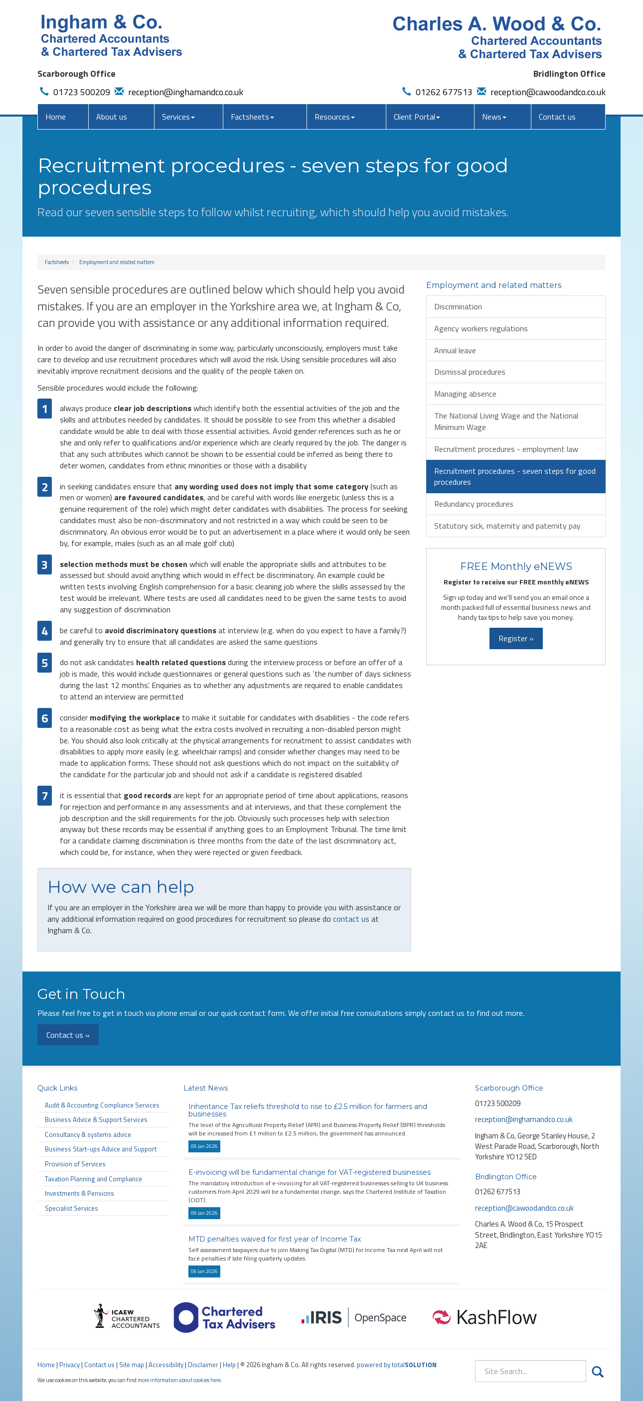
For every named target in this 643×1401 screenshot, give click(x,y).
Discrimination (458, 306)
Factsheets (252, 117)
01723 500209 (73, 92)
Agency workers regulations (481, 328)
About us (111, 117)
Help (229, 1365)
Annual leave (455, 350)
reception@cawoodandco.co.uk (540, 92)
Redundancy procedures (473, 504)
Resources (335, 117)
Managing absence (465, 394)
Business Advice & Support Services (96, 1119)
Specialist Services (71, 1208)
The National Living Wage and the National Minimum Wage (506, 421)
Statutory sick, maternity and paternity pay (507, 526)
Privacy (69, 1365)
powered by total (397, 1365)
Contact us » (68, 1035)
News (494, 117)
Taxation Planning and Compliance (93, 1179)
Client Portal (417, 117)
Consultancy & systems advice (88, 1134)
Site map (131, 1365)
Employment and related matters (116, 262)
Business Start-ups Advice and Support (101, 1149)
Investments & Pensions (79, 1193)
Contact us (557, 117)
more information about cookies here (179, 1380)
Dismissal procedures (469, 372)
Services (178, 117)
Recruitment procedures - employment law (506, 449)
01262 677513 (436, 92)
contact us (351, 919)
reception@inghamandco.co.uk (177, 92)
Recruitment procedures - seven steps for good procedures (515, 476)
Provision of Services (75, 1164)
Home (55, 117)
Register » (516, 638)
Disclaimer (203, 1365)
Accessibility (166, 1365)
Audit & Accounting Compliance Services (102, 1105)
